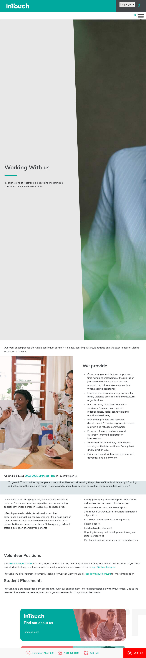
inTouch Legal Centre (20, 563)
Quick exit (134, 653)
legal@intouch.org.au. (103, 567)
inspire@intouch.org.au (98, 574)
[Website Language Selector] (127, 4)
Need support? (71, 653)
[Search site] (135, 15)
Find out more (31, 632)
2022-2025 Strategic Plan (39, 476)
